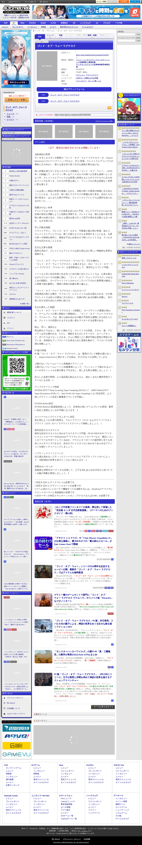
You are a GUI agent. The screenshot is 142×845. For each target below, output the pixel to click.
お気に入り (112, 1)
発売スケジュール (41, 779)
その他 (118, 816)
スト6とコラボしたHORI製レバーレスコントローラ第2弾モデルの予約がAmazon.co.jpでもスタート (131, 179)
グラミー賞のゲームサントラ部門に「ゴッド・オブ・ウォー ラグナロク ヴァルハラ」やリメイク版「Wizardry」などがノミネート (83, 598)
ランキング (135, 1)
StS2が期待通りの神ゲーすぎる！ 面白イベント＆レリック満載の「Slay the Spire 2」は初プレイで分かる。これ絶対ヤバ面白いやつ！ (16, 586)
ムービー (53, 27)
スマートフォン (65, 796)
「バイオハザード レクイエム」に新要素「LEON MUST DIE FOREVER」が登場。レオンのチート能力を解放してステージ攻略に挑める (131, 144)
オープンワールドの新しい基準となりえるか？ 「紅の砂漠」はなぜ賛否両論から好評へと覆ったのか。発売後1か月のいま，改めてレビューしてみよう (16, 522)
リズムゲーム (121, 813)
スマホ (53, 23)
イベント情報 (121, 801)
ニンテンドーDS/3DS (40, 796)
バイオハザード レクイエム (130, 266)
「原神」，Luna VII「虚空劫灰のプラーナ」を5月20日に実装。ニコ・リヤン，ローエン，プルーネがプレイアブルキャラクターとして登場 (131, 225)
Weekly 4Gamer (14, 176)
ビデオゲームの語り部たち (19, 269)
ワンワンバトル (127, 303)
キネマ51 (12, 294)
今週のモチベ (14, 180)
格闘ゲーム (120, 804)
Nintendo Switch (12, 348)
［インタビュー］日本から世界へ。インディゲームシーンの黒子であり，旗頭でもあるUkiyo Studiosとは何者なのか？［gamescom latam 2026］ (16, 622)
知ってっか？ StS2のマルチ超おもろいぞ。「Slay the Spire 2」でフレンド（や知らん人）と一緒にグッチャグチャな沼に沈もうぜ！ (16, 554)
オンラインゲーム (13, 768)
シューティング (122, 810)
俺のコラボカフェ (15, 253)
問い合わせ (44, 2)
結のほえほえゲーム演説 (18, 244)
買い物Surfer (13, 278)
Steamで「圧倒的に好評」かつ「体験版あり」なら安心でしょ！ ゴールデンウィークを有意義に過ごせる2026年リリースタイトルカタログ (16, 421)
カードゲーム (121, 807)
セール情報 (65, 807)
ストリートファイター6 (130, 289)
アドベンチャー (92, 75)
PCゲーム (10, 337)
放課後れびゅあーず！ (17, 299)
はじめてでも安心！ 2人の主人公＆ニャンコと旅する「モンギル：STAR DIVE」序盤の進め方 (16, 453)
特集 (9, 116)
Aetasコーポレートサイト (16, 713)
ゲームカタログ (87, 27)
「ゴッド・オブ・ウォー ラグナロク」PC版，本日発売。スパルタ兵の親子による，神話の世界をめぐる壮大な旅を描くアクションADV (83, 623)
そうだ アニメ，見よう (17, 233)
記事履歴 (124, 1)
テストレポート (95, 801)
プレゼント (11, 317)
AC (97, 23)
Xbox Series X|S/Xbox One (16, 340)
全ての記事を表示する (103, 707)
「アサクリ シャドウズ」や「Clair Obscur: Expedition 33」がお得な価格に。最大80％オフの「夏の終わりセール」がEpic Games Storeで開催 (83, 541)
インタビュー (32, 27)
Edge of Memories (128, 283)
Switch (43, 23)
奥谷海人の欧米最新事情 (18, 171)
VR (74, 23)
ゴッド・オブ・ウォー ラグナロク (65, 95)
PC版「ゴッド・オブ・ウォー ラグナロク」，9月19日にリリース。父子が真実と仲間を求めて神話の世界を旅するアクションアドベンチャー (83, 677)
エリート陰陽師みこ (129, 325)
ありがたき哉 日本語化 (17, 283)
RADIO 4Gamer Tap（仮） (18, 228)
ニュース (10, 113)
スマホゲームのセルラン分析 (19, 207)
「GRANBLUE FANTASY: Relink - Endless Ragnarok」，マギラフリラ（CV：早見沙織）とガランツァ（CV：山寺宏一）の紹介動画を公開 (130, 191)
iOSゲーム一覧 (67, 816)
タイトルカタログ (41, 782)
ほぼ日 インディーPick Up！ (19, 223)
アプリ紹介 (65, 810)
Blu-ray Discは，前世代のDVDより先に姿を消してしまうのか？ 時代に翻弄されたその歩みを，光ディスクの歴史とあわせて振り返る (16, 486)
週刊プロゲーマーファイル (19, 185)
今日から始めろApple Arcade (19, 248)
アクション (80, 75)
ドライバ (10, 328)
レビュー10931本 (10, 18)
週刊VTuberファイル (16, 195)
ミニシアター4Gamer (16, 274)
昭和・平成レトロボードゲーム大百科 (19, 259)
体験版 (43, 27)
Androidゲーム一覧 (69, 819)
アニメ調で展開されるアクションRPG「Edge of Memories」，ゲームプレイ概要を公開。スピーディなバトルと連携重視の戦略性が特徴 (131, 133)
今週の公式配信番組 (16, 190)
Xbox (22, 23)
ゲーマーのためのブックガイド (19, 238)
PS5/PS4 (32, 23)
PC (14, 23)
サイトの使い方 (30, 2)
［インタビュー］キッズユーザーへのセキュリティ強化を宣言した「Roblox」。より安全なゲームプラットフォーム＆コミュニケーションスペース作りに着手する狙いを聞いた (16, 686)
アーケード (118, 796)
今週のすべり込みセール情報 (19, 213)
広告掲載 (87, 839)
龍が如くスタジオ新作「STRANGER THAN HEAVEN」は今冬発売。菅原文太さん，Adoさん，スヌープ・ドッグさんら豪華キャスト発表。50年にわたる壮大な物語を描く (131, 237)
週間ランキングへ (134, 244)
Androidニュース (68, 801)
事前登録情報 (66, 804)
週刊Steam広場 (14, 218)
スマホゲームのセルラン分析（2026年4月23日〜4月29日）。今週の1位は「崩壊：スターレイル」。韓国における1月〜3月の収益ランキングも (131, 168)
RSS (3, 2)
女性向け (64, 23)
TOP (5, 23)
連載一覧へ (26, 303)
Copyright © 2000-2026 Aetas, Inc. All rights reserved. (71, 842)
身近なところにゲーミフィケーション (19, 289)
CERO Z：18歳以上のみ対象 (87, 78)
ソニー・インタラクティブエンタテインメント (93, 61)
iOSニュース (66, 798)
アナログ (106, 23)
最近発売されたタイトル (69, 27)
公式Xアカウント (14, 2)
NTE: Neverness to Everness (131, 311)
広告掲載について (13, 708)
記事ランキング (12, 785)
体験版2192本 (23, 18)
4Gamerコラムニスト (16, 264)
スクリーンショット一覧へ (104, 121)
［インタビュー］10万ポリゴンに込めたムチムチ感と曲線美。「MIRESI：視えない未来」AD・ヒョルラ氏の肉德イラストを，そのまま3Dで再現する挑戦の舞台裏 (16, 654)
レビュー (5, 27)
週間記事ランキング (14, 312)
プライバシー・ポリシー (72, 839)
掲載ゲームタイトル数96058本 (16, 15)
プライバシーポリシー (15, 697)
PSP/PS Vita (119, 765)
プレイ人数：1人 (94, 81)
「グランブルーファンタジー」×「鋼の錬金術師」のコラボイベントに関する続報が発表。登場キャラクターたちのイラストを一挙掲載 (131, 202)
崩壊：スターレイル (129, 258)
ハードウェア (85, 23)
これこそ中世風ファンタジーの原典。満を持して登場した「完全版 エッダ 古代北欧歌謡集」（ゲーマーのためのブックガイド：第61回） (83, 510)
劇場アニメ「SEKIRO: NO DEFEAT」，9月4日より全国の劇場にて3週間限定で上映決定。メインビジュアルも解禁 (131, 214)
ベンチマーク (94, 813)
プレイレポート (18, 27)
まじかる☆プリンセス (130, 319)
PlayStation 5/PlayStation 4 (16, 344)
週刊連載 (10, 779)
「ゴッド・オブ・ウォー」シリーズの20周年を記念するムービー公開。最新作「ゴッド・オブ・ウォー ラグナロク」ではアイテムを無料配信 (82, 569)
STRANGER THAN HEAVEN (130, 275)
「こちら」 (84, 831)
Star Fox (124, 296)
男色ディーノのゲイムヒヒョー (19, 200)
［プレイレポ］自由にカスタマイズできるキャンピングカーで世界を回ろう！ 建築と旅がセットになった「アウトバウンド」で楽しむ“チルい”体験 (131, 156)
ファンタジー (81, 81)
